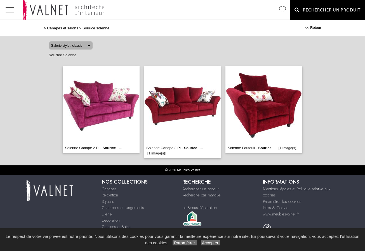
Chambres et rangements (123, 208)
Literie (107, 214)
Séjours (108, 201)
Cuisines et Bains (116, 227)
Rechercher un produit (200, 189)
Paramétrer (184, 242)
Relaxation (110, 195)
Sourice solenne (96, 28)
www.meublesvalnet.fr (281, 214)
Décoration (111, 220)
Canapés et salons (62, 28)
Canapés (109, 189)
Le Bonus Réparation (199, 208)
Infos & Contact (276, 208)
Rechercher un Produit (328, 10)
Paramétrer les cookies (282, 201)
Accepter (210, 242)
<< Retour (313, 27)
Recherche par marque (201, 195)
